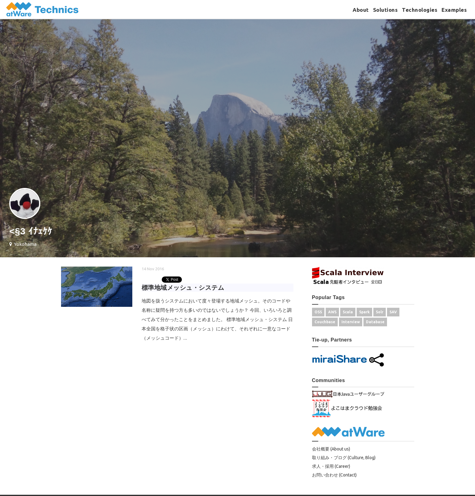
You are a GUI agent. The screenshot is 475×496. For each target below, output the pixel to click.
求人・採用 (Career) (331, 466)
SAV (393, 312)
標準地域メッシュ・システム (183, 287)
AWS (332, 312)
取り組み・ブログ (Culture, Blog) (344, 457)
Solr (379, 312)
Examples (454, 10)
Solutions (385, 10)
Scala (348, 312)
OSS (318, 312)
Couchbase (324, 322)
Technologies (419, 10)
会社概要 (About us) (331, 448)
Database (375, 322)
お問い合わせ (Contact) (334, 474)
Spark (364, 312)
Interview (350, 322)
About (361, 10)
